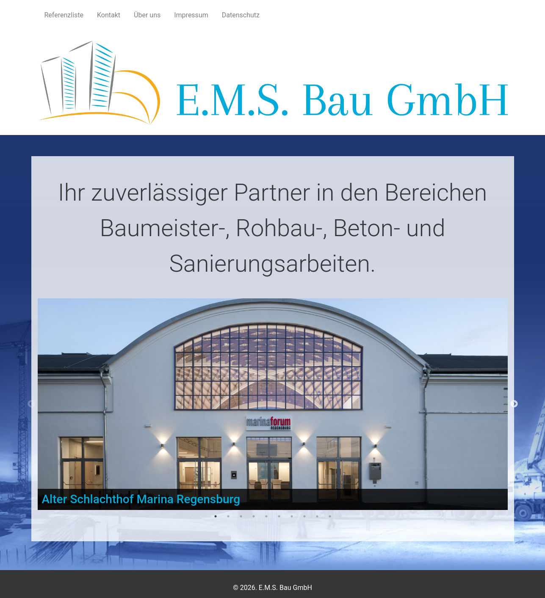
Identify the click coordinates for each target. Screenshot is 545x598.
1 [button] (215, 516)
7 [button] (292, 516)
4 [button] (253, 516)
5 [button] (266, 516)
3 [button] (241, 516)
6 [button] (279, 516)
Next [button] (514, 404)
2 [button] (228, 516)
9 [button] (317, 516)
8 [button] (304, 516)
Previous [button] (31, 404)
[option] (273, 404)
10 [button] (330, 516)
